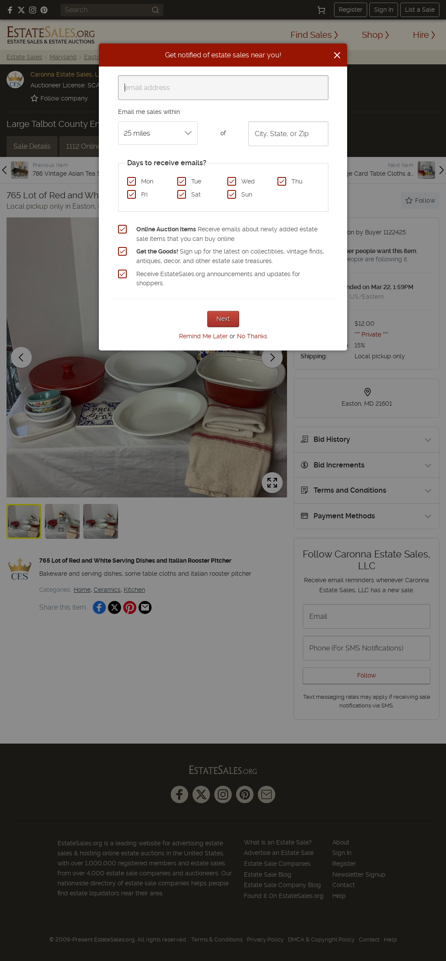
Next (223, 318)
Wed (248, 181)
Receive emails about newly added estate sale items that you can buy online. (227, 234)
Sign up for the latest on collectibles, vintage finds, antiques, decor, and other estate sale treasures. (230, 256)
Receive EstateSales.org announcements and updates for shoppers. (218, 278)
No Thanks (252, 336)
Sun (246, 194)
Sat (196, 194)
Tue (196, 181)
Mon (147, 181)
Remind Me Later (203, 336)
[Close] (337, 55)
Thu (296, 181)
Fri (144, 194)
